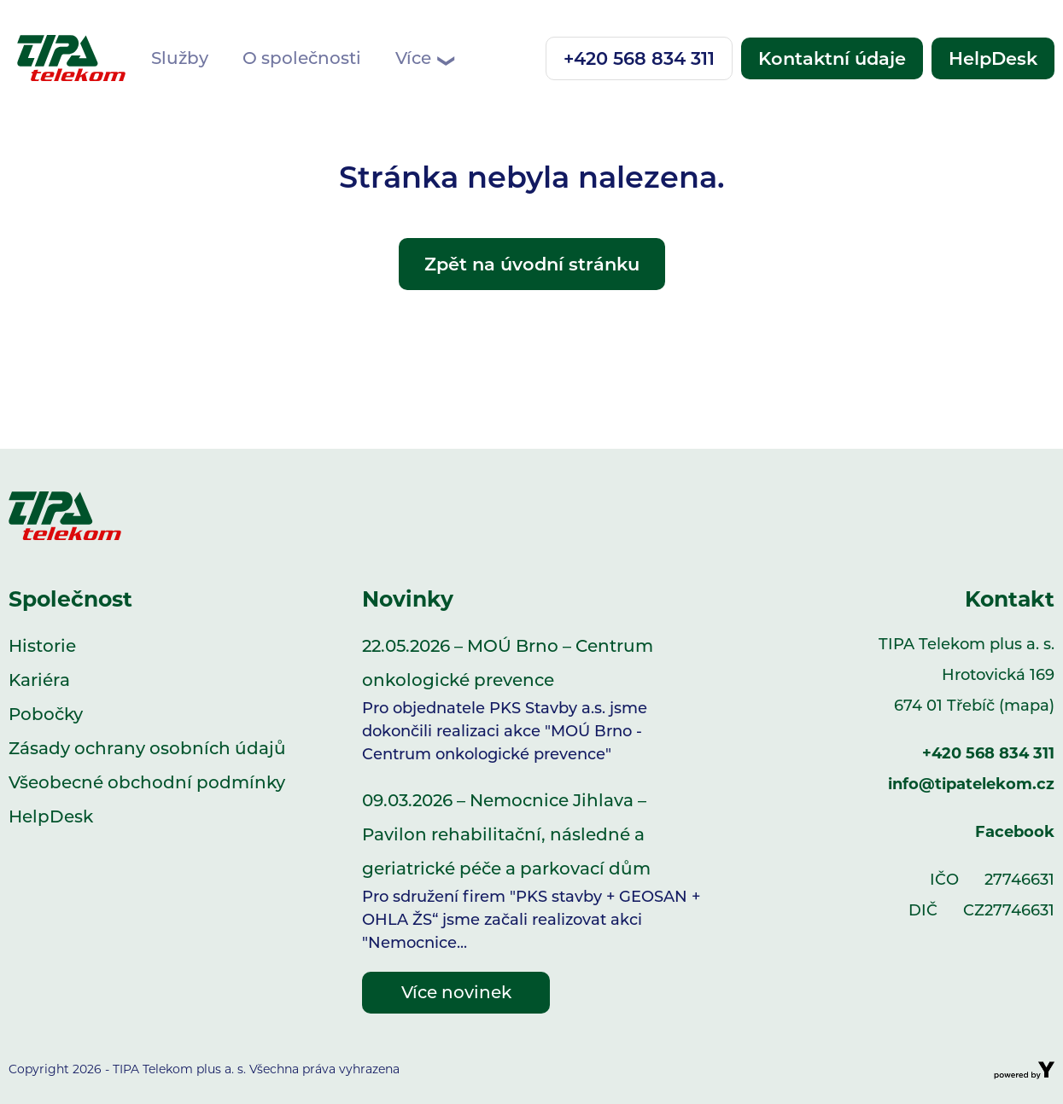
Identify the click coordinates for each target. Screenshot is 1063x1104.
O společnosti (301, 58)
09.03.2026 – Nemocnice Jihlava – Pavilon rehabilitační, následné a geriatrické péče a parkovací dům (531, 872)
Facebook (1014, 831)
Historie (42, 646)
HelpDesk (993, 58)
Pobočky (46, 714)
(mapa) (1026, 705)
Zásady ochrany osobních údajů (147, 748)
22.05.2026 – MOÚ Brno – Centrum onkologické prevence (531, 701)
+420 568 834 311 (639, 58)
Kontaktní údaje (832, 58)
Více (424, 58)
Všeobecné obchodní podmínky (147, 782)
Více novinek (456, 992)
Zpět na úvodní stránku (532, 264)
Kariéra (39, 680)
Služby (179, 58)
